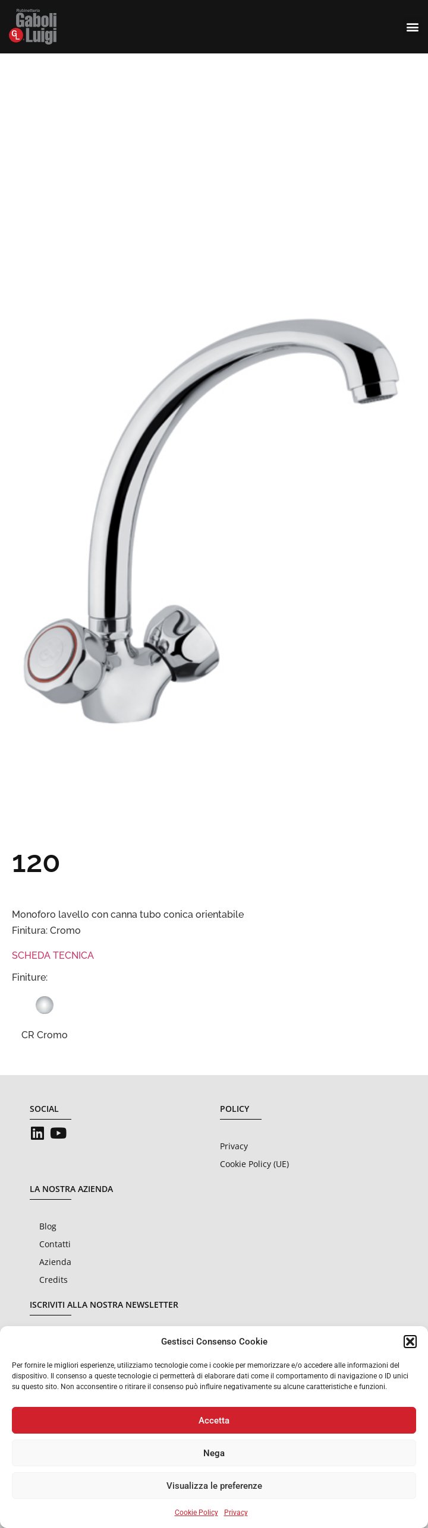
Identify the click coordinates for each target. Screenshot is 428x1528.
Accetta (214, 1420)
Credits (53, 1279)
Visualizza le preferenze (214, 1486)
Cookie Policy (196, 1512)
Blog (47, 1226)
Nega (214, 1453)
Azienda (55, 1261)
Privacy (236, 1512)
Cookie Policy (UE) (254, 1163)
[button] (410, 1342)
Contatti (55, 1244)
